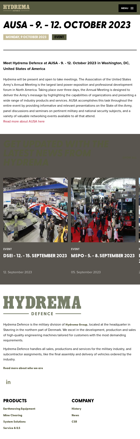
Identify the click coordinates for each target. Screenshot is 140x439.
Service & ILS (11, 428)
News (75, 415)
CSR (74, 421)
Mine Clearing (12, 415)
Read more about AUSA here (24, 121)
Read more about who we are (23, 368)
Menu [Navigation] (127, 8)
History (76, 408)
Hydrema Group (76, 324)
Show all (129, 157)
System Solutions (14, 421)
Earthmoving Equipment (19, 408)
